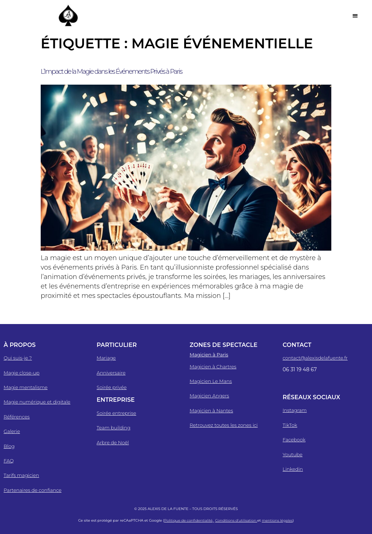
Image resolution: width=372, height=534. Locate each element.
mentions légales (277, 520)
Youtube (293, 454)
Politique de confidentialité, (189, 520)
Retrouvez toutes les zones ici (224, 425)
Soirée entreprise (116, 413)
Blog (9, 446)
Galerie (12, 431)
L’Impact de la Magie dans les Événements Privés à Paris (111, 72)
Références (17, 417)
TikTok (290, 425)
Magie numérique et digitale (37, 402)
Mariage (106, 358)
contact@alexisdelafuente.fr (315, 358)
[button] (355, 15)
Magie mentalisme (26, 387)
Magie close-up (21, 373)
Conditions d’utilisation (236, 520)
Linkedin (293, 469)
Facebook (294, 439)
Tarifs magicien (21, 475)
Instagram (295, 410)
